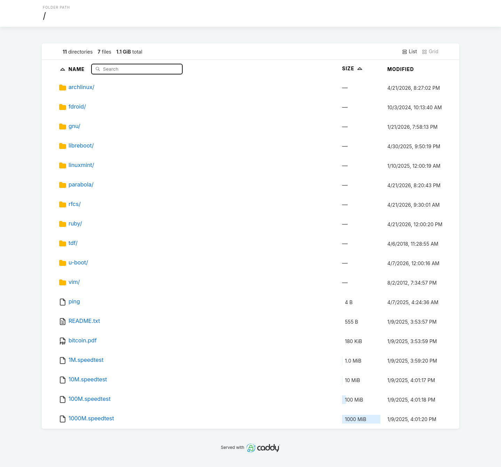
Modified (400, 69)
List (409, 51)
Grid (430, 51)
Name (77, 69)
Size (353, 68)
